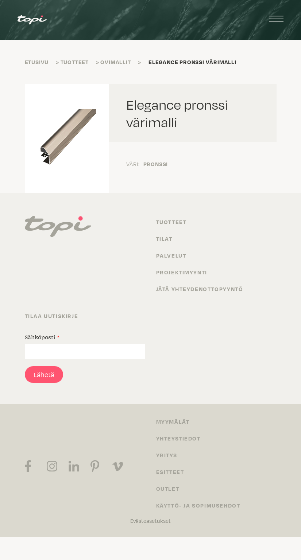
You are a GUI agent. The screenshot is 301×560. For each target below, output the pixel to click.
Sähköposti (42, 337)
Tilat (164, 238)
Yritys (166, 455)
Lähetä (44, 374)
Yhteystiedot (178, 438)
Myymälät (173, 421)
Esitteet (170, 472)
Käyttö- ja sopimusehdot (198, 505)
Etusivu (37, 62)
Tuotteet (75, 62)
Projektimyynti (181, 272)
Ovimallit (115, 62)
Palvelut (171, 255)
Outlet (168, 488)
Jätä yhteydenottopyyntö (199, 289)
